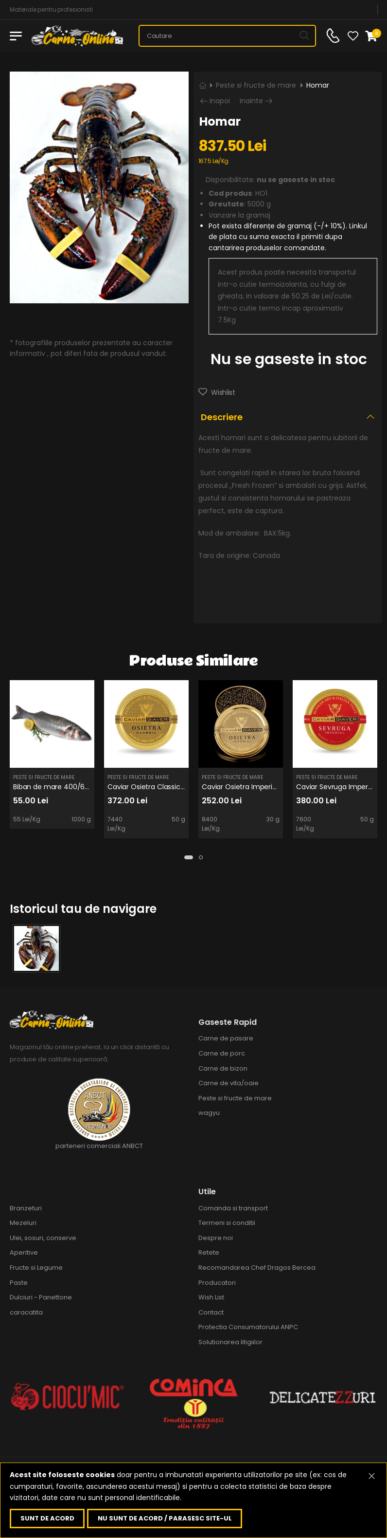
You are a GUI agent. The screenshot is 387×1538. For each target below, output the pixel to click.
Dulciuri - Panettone (41, 1297)
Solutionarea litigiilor (230, 1342)
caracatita (26, 1312)
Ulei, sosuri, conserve (43, 1237)
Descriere (222, 417)
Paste (19, 1282)
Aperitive (24, 1252)
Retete (208, 1252)
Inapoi (220, 101)
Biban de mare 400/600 (53, 787)
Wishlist (222, 392)
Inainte (251, 101)
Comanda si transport (233, 1208)
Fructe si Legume (36, 1267)
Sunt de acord (47, 1518)
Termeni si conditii (226, 1222)
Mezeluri (23, 1222)
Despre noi (215, 1237)
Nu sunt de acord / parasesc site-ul (165, 1518)
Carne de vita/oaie (228, 1083)
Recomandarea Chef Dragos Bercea (257, 1267)
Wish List (211, 1297)
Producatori (217, 1282)
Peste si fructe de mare (256, 85)
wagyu (209, 1112)
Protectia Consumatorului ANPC (248, 1327)
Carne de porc (221, 1053)
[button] (188, 857)
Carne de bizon (222, 1068)
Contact (211, 1312)
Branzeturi (26, 1208)
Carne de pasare (225, 1038)
